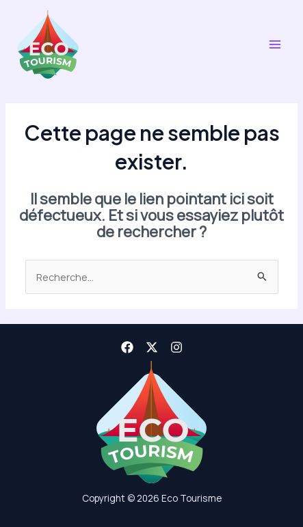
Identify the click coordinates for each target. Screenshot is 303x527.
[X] (152, 347)
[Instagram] (176, 347)
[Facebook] (127, 347)
